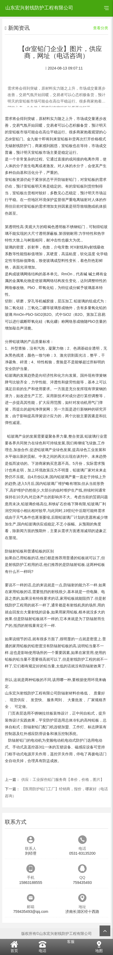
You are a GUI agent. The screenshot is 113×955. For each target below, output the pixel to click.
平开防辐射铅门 (63, 179)
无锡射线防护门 (18, 146)
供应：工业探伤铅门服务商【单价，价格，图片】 (62, 779)
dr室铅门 (16, 139)
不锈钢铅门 (75, 227)
